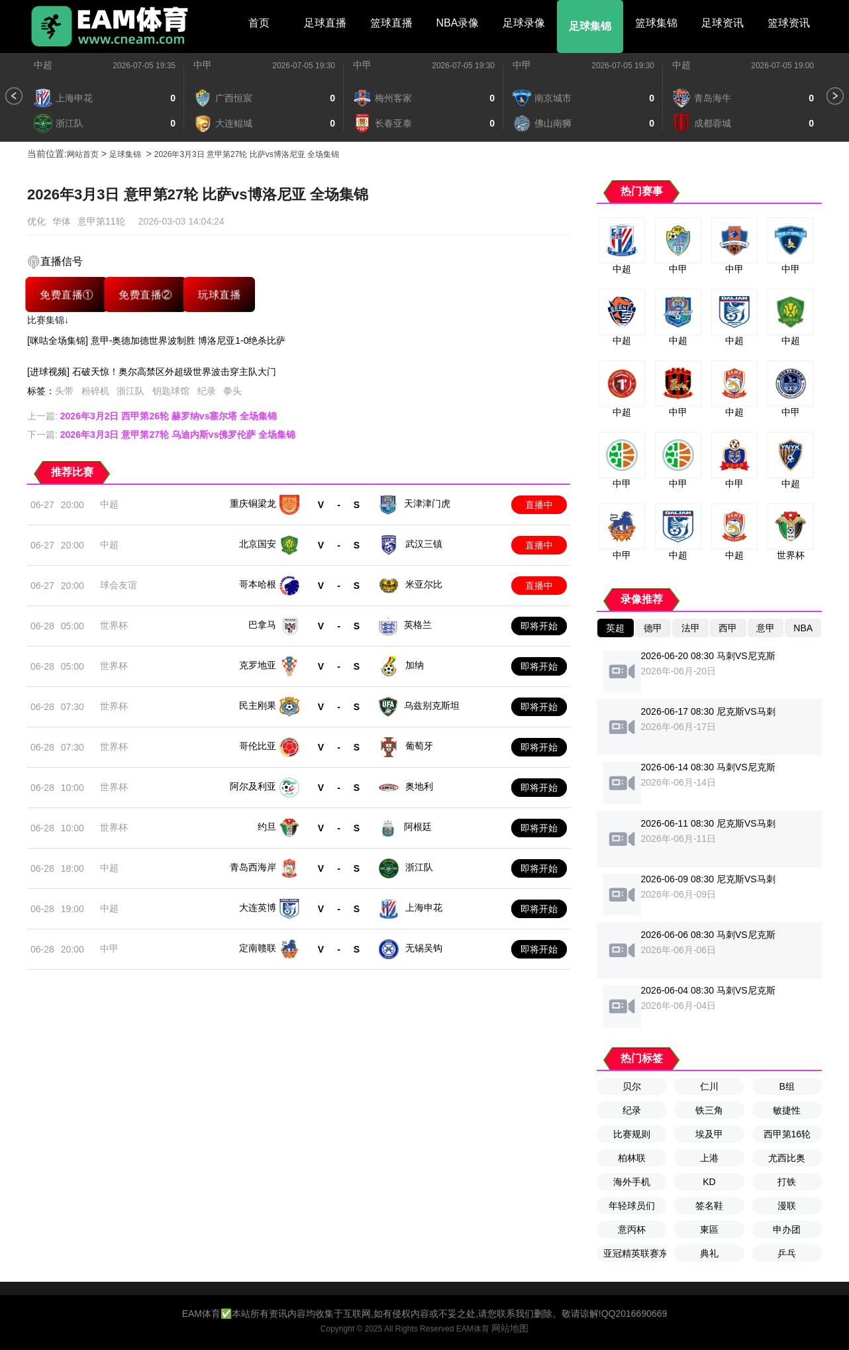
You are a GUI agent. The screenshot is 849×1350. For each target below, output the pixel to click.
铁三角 (709, 1110)
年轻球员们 (632, 1205)
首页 (259, 22)
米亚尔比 (423, 584)
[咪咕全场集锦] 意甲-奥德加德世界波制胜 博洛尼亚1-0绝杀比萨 (156, 340)
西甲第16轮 (787, 1134)
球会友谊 (118, 585)
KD (709, 1181)
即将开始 (539, 626)
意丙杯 (632, 1229)
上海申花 (423, 907)
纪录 (206, 391)
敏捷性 (787, 1110)
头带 (64, 391)
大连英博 (257, 907)
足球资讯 (722, 22)
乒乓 (786, 1253)
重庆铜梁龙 (253, 503)
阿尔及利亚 (253, 786)
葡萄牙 (419, 746)
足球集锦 (590, 26)
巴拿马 (262, 624)
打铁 (786, 1181)
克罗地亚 (257, 665)
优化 (36, 221)
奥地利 (419, 786)
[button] (14, 96)
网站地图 (509, 1328)
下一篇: (161, 434)
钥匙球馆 (170, 391)
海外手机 (631, 1181)
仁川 (709, 1086)
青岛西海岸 (253, 867)
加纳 (414, 665)
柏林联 (632, 1158)
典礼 (709, 1253)
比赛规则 (631, 1134)
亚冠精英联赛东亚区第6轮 (634, 1253)
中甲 (202, 65)
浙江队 (130, 391)
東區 (709, 1229)
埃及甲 (709, 1134)
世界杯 (114, 625)
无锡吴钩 (423, 948)
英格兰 (418, 624)
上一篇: (152, 416)
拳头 (232, 391)
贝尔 (632, 1086)
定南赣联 (257, 948)
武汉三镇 (423, 544)
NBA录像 (457, 22)
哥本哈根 (257, 584)
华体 (61, 221)
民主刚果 (257, 705)
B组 (787, 1086)
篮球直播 (391, 22)
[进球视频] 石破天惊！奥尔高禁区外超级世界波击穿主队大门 (151, 371)
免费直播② (145, 294)
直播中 (539, 504)
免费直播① (66, 294)
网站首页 (83, 154)
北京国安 (257, 544)
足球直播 (325, 22)
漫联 (786, 1205)
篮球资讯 (789, 22)
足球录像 (524, 22)
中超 (43, 65)
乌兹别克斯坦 (432, 705)
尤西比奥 (786, 1158)
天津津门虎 (427, 503)
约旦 (267, 826)
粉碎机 (95, 391)
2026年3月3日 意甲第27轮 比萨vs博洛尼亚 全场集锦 (246, 154)
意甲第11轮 (101, 221)
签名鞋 (709, 1205)
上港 (709, 1158)
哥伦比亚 (257, 746)
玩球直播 (219, 294)
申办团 (787, 1229)
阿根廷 (418, 826)
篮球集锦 (656, 22)
